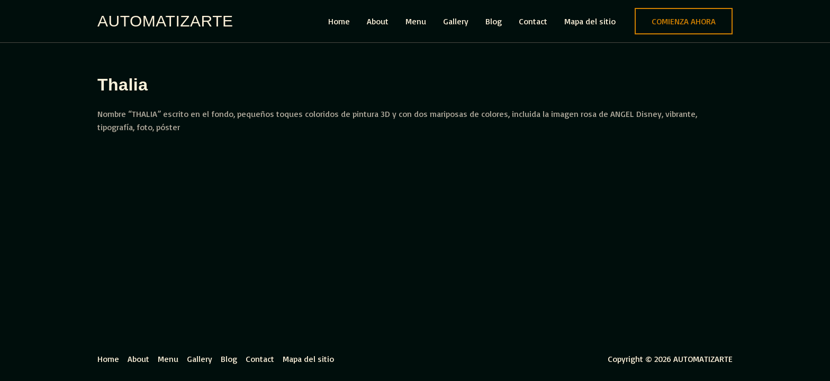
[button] (684, 21)
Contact (533, 21)
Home (339, 21)
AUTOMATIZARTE (165, 21)
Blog (493, 21)
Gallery (455, 21)
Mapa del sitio (590, 21)
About (378, 21)
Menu (415, 21)
